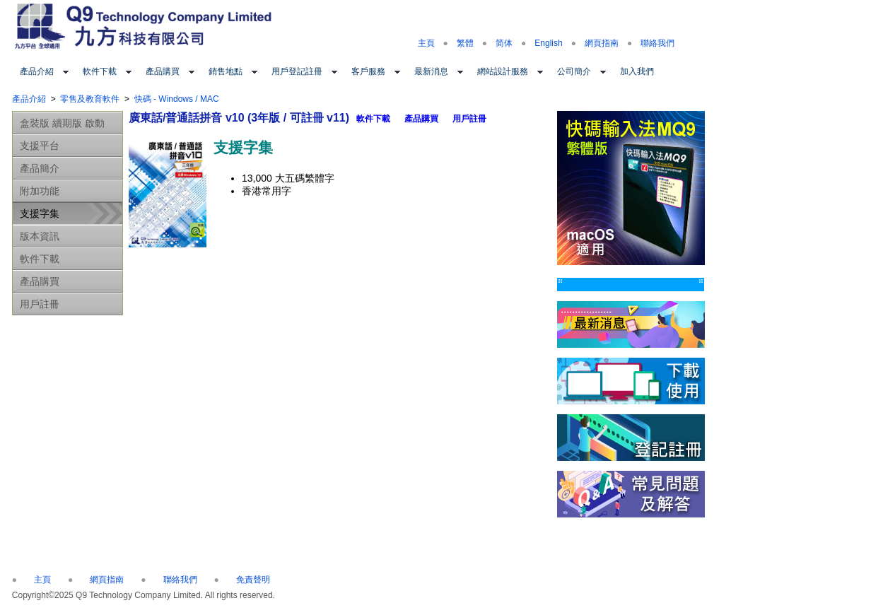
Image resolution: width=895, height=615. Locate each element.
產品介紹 (37, 71)
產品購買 (163, 71)
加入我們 (637, 71)
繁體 (465, 43)
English (548, 43)
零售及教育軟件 (89, 99)
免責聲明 (253, 580)
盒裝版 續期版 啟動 (62, 123)
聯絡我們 (657, 43)
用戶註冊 (39, 304)
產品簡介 (39, 168)
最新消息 (431, 71)
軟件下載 (100, 71)
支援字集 (39, 213)
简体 (504, 43)
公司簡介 (574, 71)
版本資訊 (39, 236)
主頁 (426, 43)
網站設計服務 (502, 71)
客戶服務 (368, 71)
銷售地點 (225, 71)
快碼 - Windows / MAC (176, 99)
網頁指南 (602, 43)
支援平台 (39, 145)
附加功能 (39, 191)
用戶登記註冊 (296, 71)
